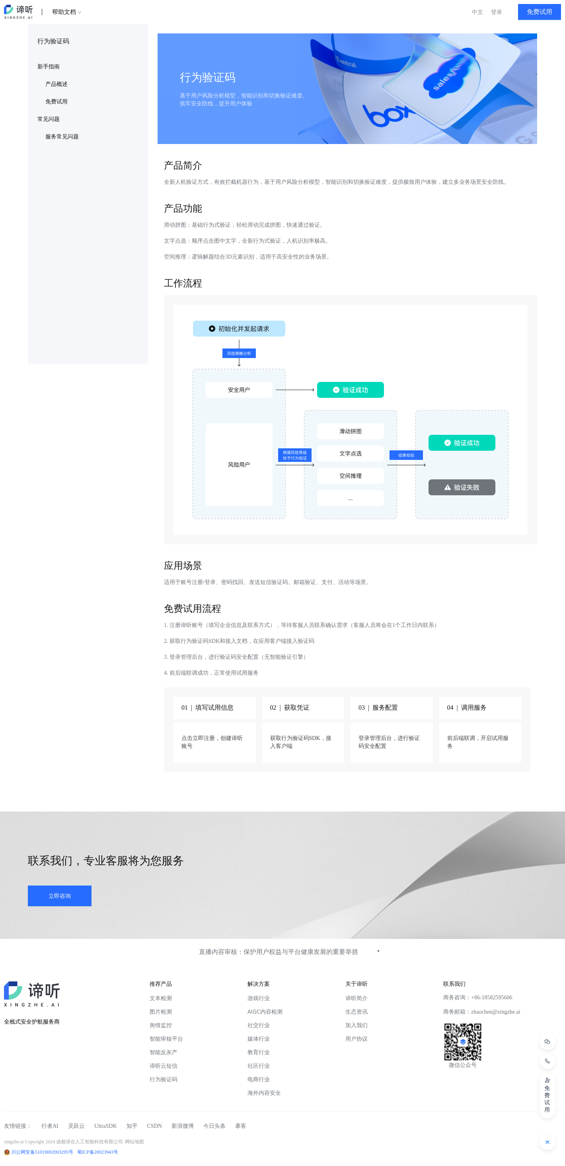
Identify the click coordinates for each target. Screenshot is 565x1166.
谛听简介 (356, 998)
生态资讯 (356, 1011)
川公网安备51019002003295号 (42, 1152)
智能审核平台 (166, 1038)
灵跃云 (76, 1126)
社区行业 (258, 1065)
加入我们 (356, 1025)
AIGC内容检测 (264, 1011)
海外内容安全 (264, 1092)
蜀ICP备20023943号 (97, 1152)
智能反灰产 (163, 1052)
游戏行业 (258, 998)
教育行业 (258, 1052)
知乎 (132, 1126)
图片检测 (161, 1011)
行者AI (49, 1126)
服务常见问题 (62, 137)
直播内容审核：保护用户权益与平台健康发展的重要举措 (278, 952)
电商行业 (258, 1079)
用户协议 (356, 1038)
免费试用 (56, 102)
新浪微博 (182, 1126)
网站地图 (134, 1142)
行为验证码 (163, 1079)
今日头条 (214, 1126)
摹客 (240, 1126)
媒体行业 (258, 1038)
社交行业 (258, 1025)
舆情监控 (161, 1025)
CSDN (154, 1126)
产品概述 (56, 84)
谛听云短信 (163, 1065)
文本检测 (161, 998)
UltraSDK (105, 1126)
